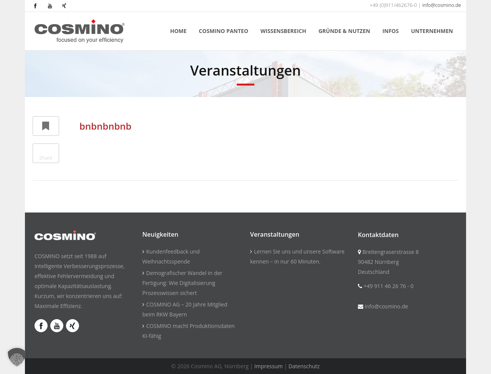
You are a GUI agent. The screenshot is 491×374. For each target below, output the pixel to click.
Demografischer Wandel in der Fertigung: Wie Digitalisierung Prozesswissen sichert (182, 283)
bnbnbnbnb (105, 126)
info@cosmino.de (441, 5)
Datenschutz (304, 366)
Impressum (268, 366)
